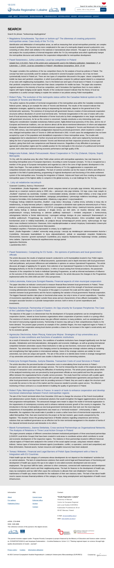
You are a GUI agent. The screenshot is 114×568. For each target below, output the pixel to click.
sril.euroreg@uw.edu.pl (69, 521)
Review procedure (36, 17)
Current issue (37, 503)
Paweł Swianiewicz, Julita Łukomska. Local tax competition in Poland (43, 63)
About (16, 17)
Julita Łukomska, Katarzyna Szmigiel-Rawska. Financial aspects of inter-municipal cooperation (55, 286)
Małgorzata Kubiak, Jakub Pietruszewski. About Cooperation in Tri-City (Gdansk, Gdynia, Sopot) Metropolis (56, 158)
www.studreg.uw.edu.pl (68, 524)
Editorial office (64, 17)
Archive (74, 17)
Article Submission (85, 17)
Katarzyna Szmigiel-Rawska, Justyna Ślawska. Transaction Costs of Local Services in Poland (54, 366)
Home (10, 17)
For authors (23, 17)
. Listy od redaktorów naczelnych (25, 187)
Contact (97, 17)
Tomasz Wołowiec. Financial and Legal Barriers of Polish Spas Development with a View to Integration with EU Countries (53, 458)
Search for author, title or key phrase (93, 6)
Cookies (23, 556)
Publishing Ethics (51, 17)
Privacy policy (12, 556)
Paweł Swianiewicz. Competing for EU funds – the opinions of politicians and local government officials (55, 258)
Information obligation (36, 556)
